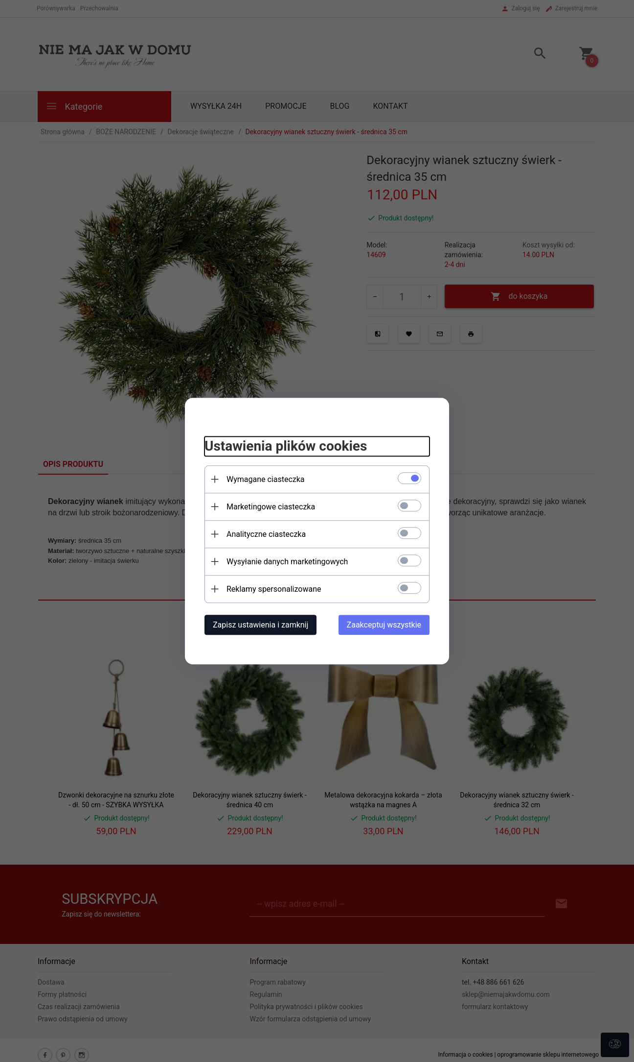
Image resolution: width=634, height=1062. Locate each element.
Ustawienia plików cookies (285, 446)
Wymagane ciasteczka (265, 479)
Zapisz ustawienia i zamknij (260, 624)
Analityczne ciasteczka (266, 534)
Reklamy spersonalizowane (273, 589)
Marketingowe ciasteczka (270, 506)
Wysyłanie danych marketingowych (287, 561)
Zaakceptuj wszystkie (384, 624)
